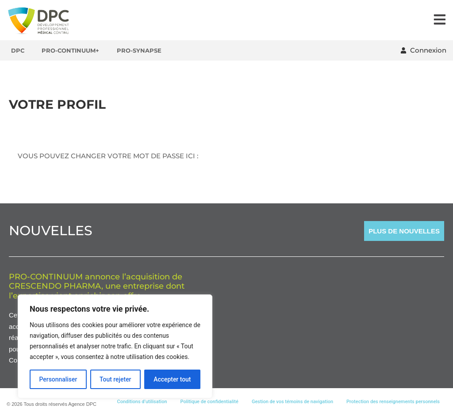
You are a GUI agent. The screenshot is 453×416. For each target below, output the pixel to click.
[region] (115, 346)
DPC (17, 50)
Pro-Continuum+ (71, 50)
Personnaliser (58, 379)
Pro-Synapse (139, 50)
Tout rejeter (115, 379)
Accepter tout (172, 379)
